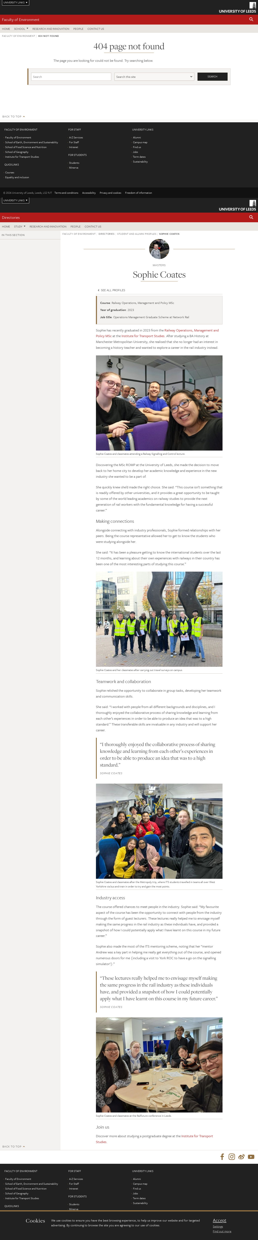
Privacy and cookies (110, 193)
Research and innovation (50, 29)
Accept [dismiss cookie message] (219, 1220)
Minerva (73, 168)
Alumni (137, 137)
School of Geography (16, 152)
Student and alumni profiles (136, 234)
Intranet (73, 147)
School (19, 29)
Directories (11, 217)
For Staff (74, 142)
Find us (137, 147)
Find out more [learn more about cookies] (222, 1231)
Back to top (11, 116)
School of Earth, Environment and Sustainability (31, 142)
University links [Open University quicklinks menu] (14, 200)
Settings (218, 1226)
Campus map (140, 142)
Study (18, 226)
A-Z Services (76, 137)
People (78, 29)
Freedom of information (138, 193)
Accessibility (89, 193)
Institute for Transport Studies (22, 157)
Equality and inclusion (17, 177)
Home (6, 29)
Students (74, 163)
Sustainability (140, 162)
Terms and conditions (66, 193)
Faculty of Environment (21, 19)
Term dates (139, 157)
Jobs (135, 152)
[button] (251, 19)
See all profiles (111, 290)
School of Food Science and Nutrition (26, 147)
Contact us (95, 29)
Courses (9, 172)
